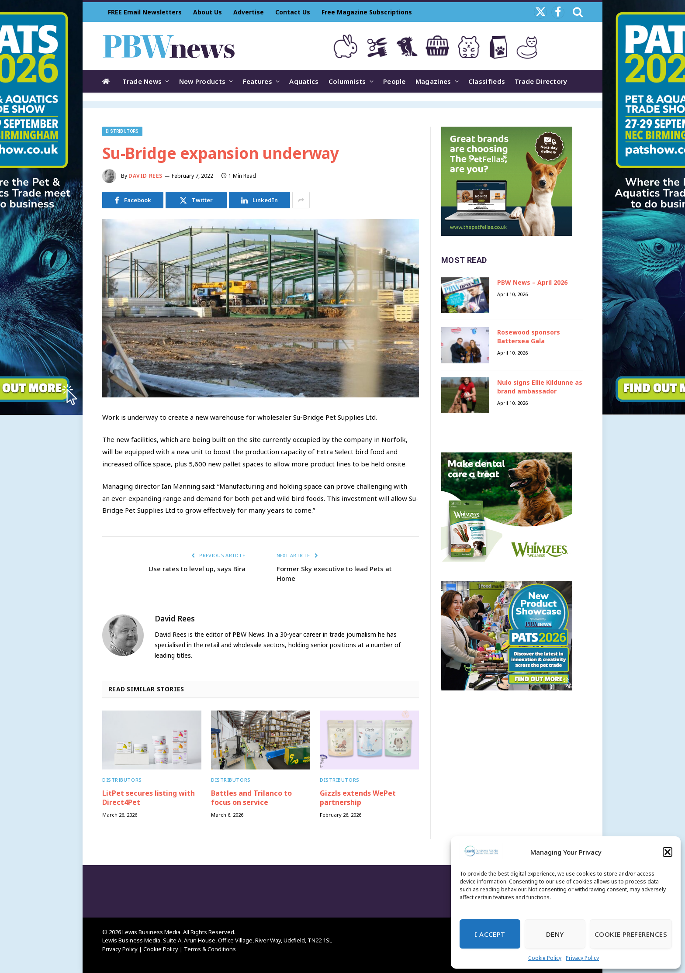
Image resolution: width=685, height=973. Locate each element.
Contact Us (292, 12)
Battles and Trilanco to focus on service (251, 798)
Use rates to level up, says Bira (197, 568)
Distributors (122, 131)
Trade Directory (541, 81)
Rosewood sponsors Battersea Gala (528, 336)
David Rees (145, 175)
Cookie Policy (544, 958)
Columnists (347, 81)
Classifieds (486, 81)
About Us (207, 12)
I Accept (489, 934)
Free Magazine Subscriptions (367, 12)
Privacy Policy (582, 958)
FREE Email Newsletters (145, 12)
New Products (202, 81)
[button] (667, 852)
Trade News (142, 81)
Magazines (433, 81)
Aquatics (303, 81)
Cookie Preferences (631, 934)
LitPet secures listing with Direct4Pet (148, 798)
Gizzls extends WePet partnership (358, 798)
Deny (555, 934)
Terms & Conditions (210, 949)
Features (257, 81)
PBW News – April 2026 (532, 282)
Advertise (248, 12)
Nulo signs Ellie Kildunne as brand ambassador (539, 386)
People (394, 81)
